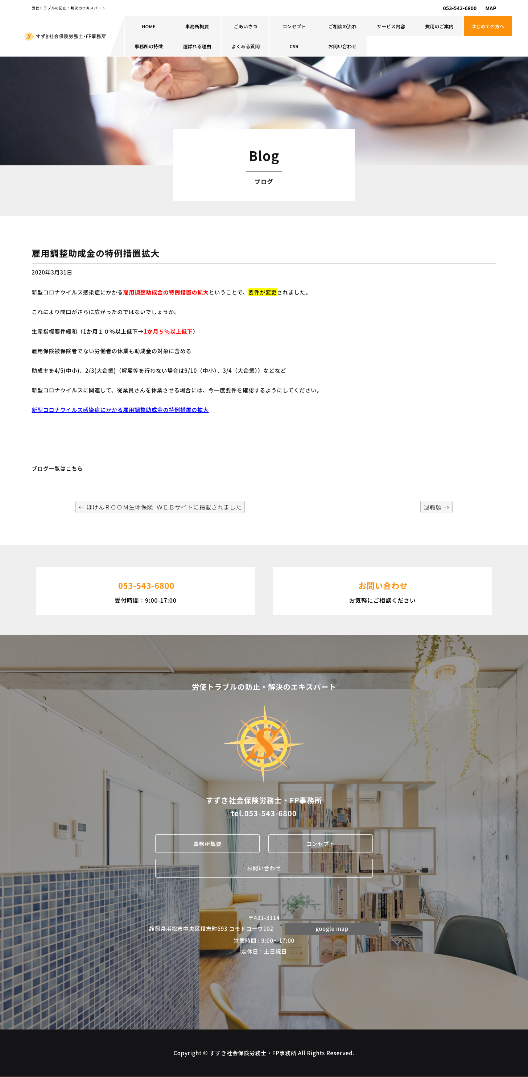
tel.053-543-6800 (264, 813)
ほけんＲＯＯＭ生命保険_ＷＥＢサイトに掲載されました (160, 507)
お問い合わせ (342, 46)
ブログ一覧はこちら (57, 468)
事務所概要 (197, 26)
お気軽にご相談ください (382, 589)
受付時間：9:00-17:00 (145, 589)
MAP (490, 8)
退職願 (436, 507)
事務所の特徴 (149, 46)
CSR (294, 46)
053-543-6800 (460, 8)
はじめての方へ (487, 26)
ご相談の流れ (342, 26)
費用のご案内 (439, 26)
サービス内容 (391, 26)
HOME (149, 26)
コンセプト (294, 26)
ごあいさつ (245, 26)
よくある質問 (245, 46)
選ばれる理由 (197, 46)
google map (332, 929)
